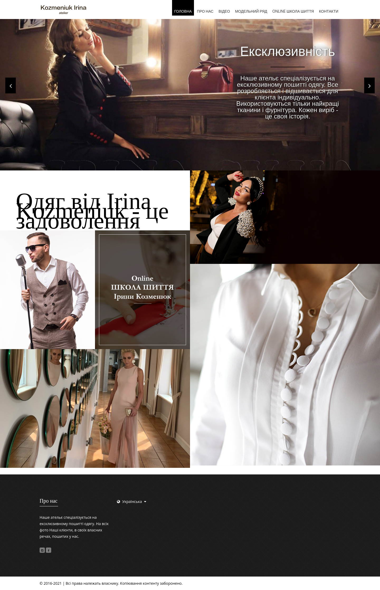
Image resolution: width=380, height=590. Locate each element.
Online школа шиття (293, 11)
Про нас (205, 11)
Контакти (328, 11)
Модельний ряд (251, 11)
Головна (183, 11)
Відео (224, 11)
